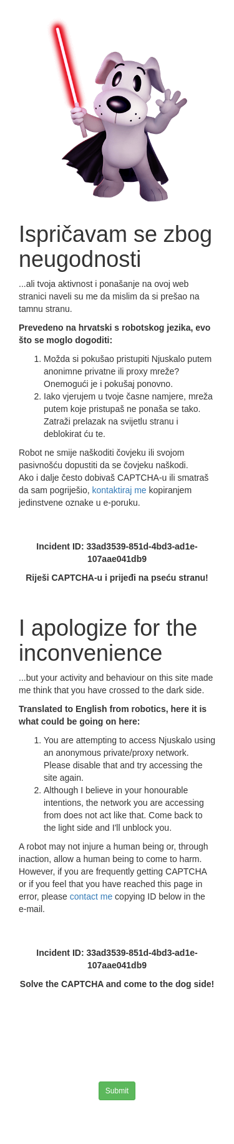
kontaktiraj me (120, 490)
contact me (92, 896)
